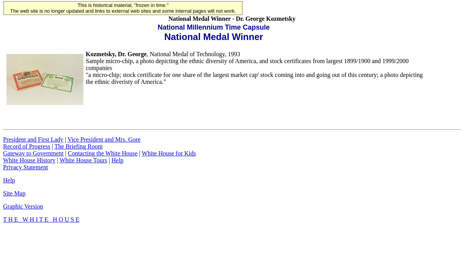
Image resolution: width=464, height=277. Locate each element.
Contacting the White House (102, 153)
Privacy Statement (25, 167)
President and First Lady (33, 139)
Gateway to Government (33, 153)
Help (117, 160)
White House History (29, 160)
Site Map (14, 193)
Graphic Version (23, 206)
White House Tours (83, 160)
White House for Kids (169, 153)
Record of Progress (26, 146)
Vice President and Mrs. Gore (104, 139)
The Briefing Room (79, 146)
